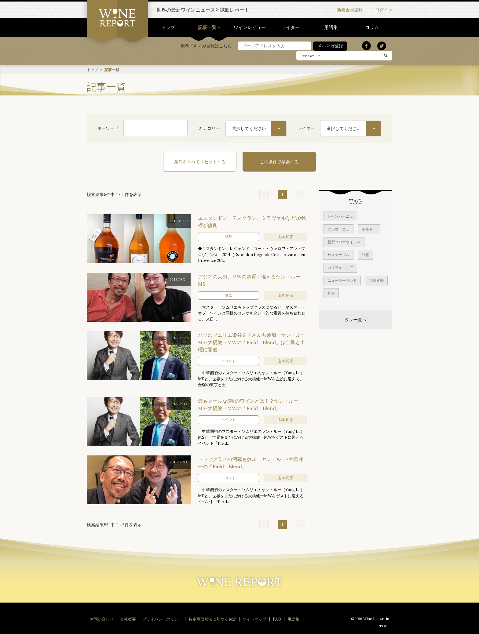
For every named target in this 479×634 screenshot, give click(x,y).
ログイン (383, 10)
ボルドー (369, 228)
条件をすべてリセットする (199, 161)
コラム (372, 27)
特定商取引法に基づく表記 (212, 618)
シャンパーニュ (340, 216)
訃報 (365, 254)
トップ (168, 27)
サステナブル (338, 254)
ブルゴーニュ (338, 228)
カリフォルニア (340, 267)
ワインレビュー (250, 27)
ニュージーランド (342, 280)
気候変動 (376, 280)
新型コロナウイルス (343, 241)
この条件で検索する (279, 161)
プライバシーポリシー (162, 618)
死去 (331, 293)
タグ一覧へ (355, 319)
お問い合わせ (102, 618)
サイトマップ (254, 618)
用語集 (331, 27)
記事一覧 (207, 27)
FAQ (277, 618)
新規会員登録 (350, 10)
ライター (290, 27)
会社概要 (128, 618)
